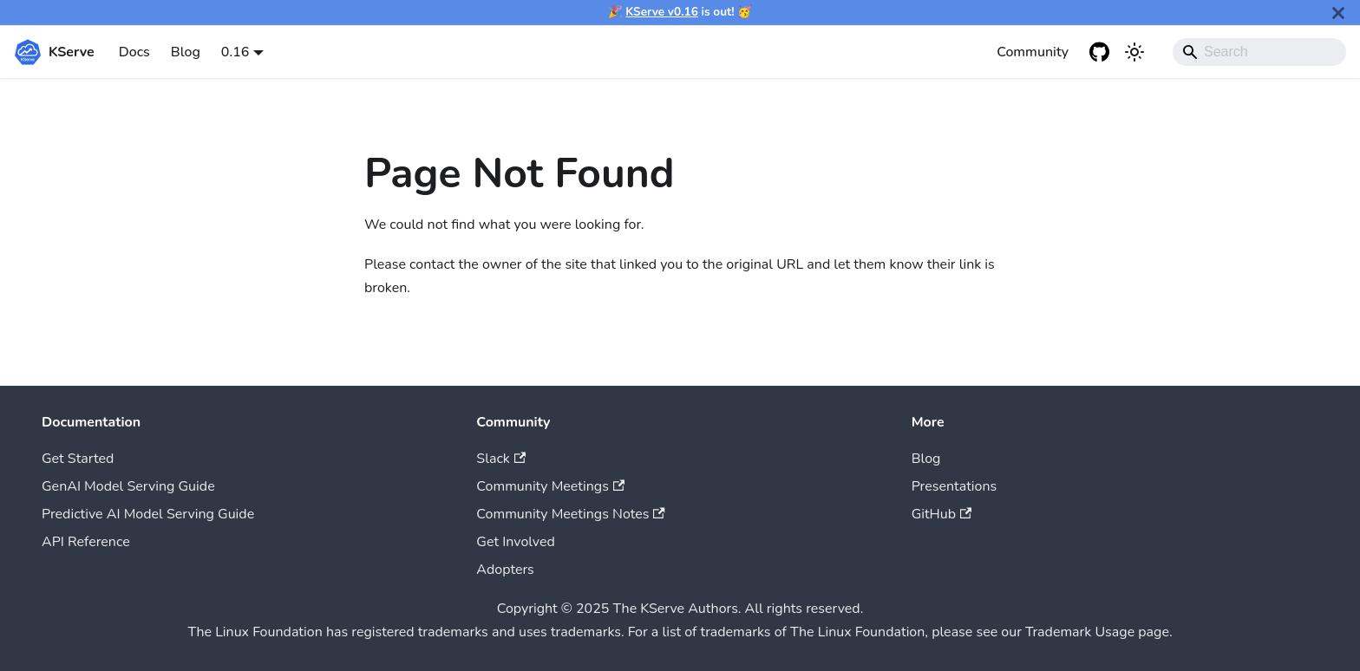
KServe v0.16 (661, 11)
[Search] (1259, 52)
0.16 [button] (235, 52)
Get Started (78, 458)
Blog (185, 52)
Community (1033, 52)
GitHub (942, 514)
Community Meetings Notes (570, 514)
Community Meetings (550, 486)
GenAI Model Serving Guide (128, 486)
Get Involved (515, 541)
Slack (501, 458)
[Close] (1338, 12)
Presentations (954, 486)
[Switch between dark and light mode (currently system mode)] (1134, 52)
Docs (134, 52)
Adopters (504, 569)
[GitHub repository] (1100, 52)
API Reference (86, 541)
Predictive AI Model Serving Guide (148, 514)
